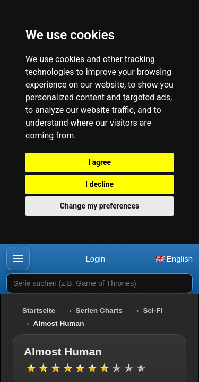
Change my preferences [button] (99, 206)
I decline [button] (99, 184)
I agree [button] (99, 162)
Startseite (38, 311)
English (174, 258)
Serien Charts (99, 311)
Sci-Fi (152, 311)
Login (95, 258)
